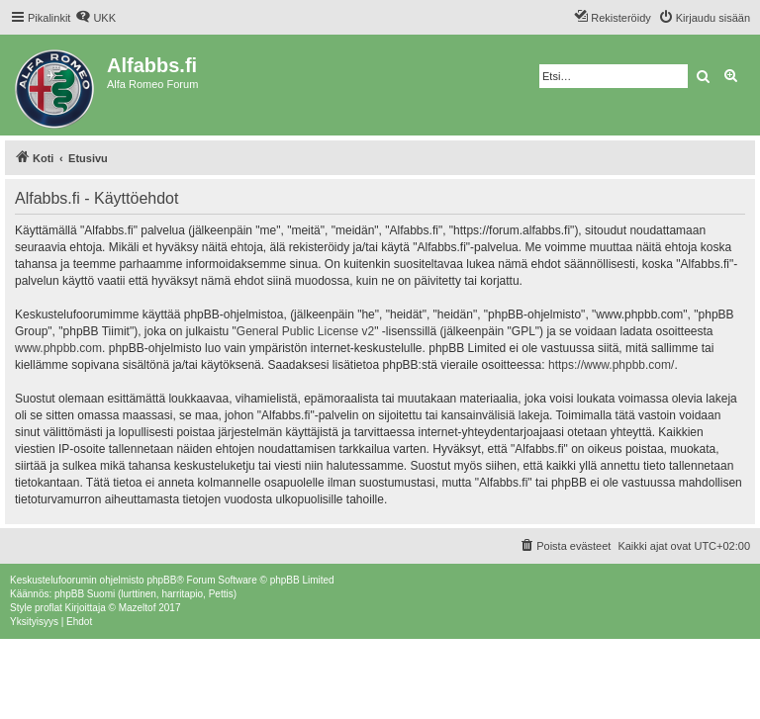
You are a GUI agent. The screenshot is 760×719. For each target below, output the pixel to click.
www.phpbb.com (58, 348)
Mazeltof (137, 607)
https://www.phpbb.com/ (611, 365)
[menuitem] (95, 18)
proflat (48, 607)
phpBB (161, 580)
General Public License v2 (305, 331)
